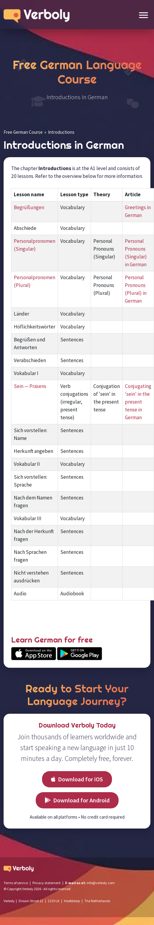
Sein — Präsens (30, 386)
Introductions (61, 132)
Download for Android (77, 800)
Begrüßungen (29, 207)
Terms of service (16, 883)
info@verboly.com (101, 883)
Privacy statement (46, 883)
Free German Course (23, 132)
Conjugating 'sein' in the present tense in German (138, 402)
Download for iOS (77, 779)
